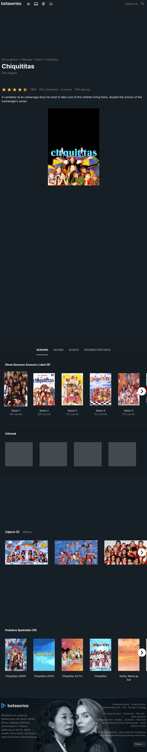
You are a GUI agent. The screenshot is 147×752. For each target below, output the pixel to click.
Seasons (42, 349)
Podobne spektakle (97, 349)
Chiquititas (52, 59)
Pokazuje (27, 59)
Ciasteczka (128, 713)
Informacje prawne (112, 713)
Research (141, 719)
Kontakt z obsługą (137, 707)
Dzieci (39, 59)
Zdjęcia (74, 349)
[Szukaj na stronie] (142, 4)
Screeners (129, 719)
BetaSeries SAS (105, 719)
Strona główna (10, 59)
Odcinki (58, 349)
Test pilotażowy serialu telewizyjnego (120, 723)
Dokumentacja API (111, 707)
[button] (26, 552)
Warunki (140, 713)
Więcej (27, 532)
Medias (118, 719)
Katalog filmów (138, 704)
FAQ (124, 707)
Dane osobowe (138, 716)
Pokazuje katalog (120, 704)
